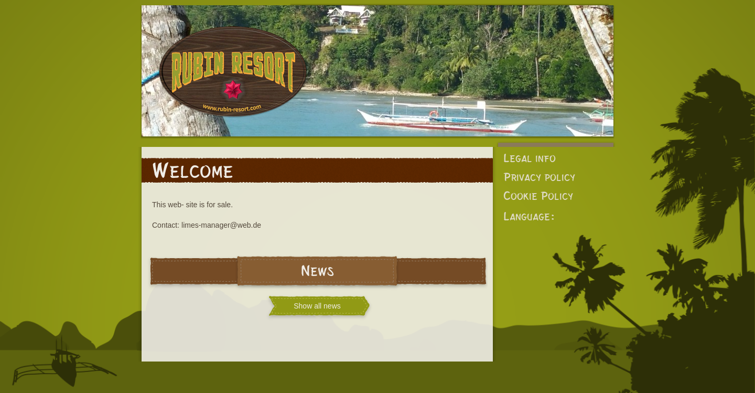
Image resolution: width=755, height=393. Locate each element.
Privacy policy (539, 177)
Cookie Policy (538, 196)
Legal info (529, 158)
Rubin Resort (233, 79)
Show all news (317, 306)
